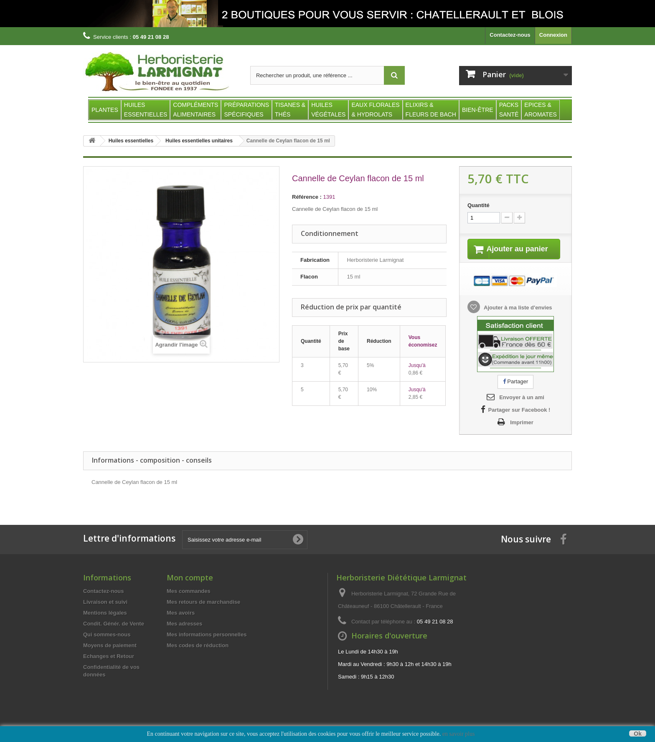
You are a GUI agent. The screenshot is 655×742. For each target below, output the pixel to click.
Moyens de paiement (110, 656)
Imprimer (521, 433)
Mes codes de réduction (197, 656)
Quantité (478, 205)
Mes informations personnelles (206, 645)
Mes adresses (184, 634)
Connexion (553, 35)
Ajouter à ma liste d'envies (517, 318)
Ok (638, 733)
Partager (515, 392)
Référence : (307, 197)
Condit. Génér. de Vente (113, 634)
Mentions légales (105, 623)
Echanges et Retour (108, 666)
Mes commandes (189, 601)
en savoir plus (458, 734)
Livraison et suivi (105, 612)
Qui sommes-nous (106, 645)
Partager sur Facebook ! (519, 420)
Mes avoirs (181, 623)
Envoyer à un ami (521, 408)
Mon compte (190, 588)
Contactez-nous (510, 35)
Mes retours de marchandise (203, 612)
